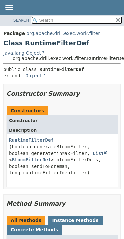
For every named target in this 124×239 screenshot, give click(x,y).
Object (33, 75)
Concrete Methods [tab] (34, 229)
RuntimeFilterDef (31, 140)
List (98, 153)
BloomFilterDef (31, 159)
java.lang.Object (22, 53)
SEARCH (21, 20)
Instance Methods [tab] (75, 220)
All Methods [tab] (26, 220)
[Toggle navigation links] (9, 8)
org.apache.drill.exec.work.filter (63, 33)
